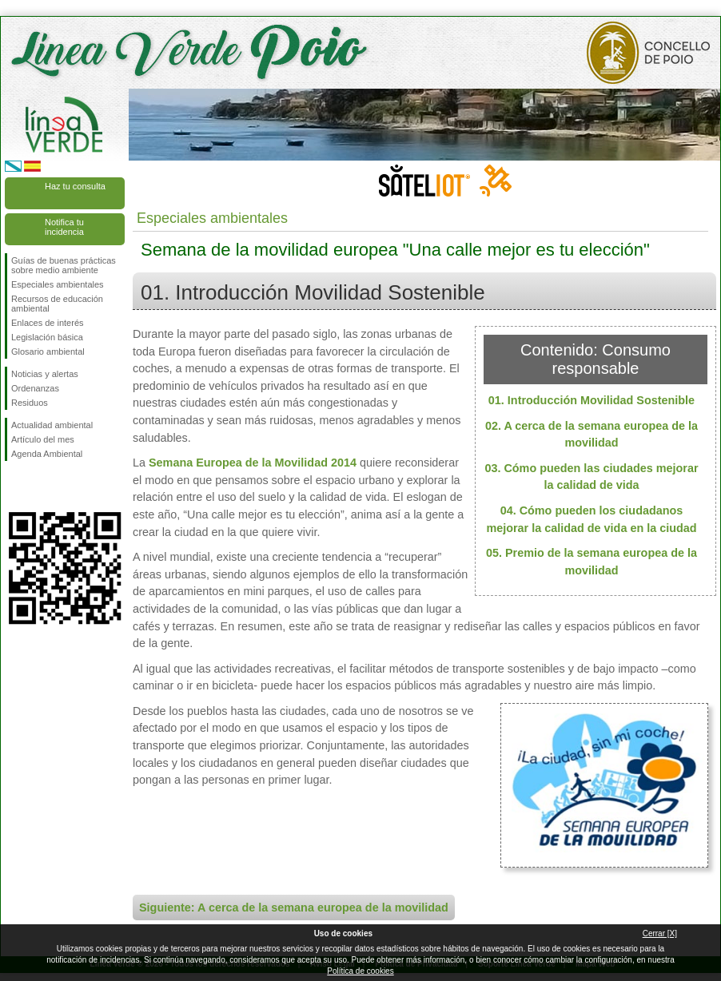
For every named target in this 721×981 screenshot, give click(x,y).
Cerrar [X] (660, 933)
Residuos (29, 402)
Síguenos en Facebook (14, 486)
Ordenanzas (35, 388)
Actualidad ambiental (52, 425)
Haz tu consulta (75, 186)
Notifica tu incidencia (64, 226)
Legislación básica (47, 337)
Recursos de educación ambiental (57, 303)
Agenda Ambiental (46, 454)
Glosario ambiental (48, 351)
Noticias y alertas (44, 374)
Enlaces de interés (47, 323)
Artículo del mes (42, 439)
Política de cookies (360, 971)
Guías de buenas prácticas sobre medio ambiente (63, 265)
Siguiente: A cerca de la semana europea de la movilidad (293, 907)
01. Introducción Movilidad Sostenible (591, 400)
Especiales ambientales (57, 284)
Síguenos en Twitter (40, 486)
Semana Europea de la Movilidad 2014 (253, 462)
